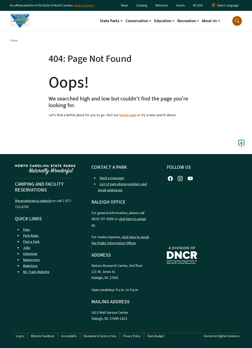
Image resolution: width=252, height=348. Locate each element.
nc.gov (20, 336)
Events (180, 5)
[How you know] (85, 5)
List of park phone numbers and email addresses (122, 187)
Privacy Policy (132, 336)
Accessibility (69, 336)
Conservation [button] (136, 21)
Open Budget (155, 336)
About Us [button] (209, 21)
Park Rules (31, 235)
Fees (26, 229)
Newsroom (31, 259)
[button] (237, 21)
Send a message (112, 178)
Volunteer (30, 253)
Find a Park (31, 241)
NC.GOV (198, 5)
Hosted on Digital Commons (221, 336)
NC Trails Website (36, 271)
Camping (141, 5)
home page (127, 115)
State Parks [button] (109, 21)
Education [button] (162, 21)
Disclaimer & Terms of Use (99, 336)
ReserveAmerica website (33, 200)
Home (14, 40)
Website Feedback (42, 336)
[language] (228, 5)
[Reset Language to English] (213, 5)
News (124, 5)
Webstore (161, 5)
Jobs (26, 247)
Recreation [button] (186, 21)
